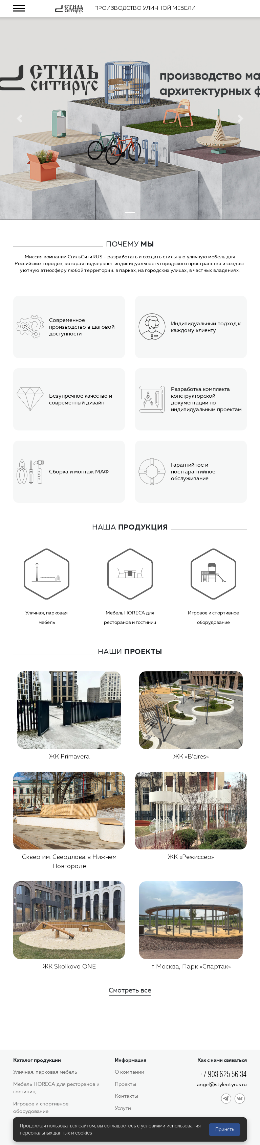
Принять (224, 1129)
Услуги (123, 1108)
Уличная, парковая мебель (45, 1072)
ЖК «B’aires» (191, 757)
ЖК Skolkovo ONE (69, 967)
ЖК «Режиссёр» (191, 857)
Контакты (126, 1096)
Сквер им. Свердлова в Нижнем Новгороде (69, 861)
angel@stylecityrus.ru (222, 1084)
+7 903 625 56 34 (223, 1074)
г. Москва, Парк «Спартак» (191, 967)
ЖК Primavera (69, 757)
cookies (83, 1133)
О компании (129, 1072)
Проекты (125, 1084)
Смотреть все (130, 990)
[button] (19, 118)
